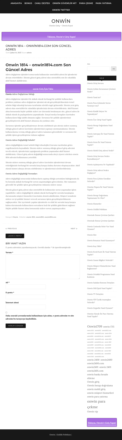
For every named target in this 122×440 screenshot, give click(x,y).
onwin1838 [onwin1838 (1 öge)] (90, 342)
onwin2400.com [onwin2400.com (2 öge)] (95, 363)
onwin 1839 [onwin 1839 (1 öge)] (108, 342)
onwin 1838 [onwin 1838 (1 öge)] (108, 339)
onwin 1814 (30, 217)
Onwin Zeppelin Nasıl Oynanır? (100, 308)
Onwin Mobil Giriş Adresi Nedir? (100, 150)
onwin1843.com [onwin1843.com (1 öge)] (99, 356)
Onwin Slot (91, 235)
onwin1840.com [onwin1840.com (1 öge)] (99, 348)
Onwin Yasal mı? (94, 97)
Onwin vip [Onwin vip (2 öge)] (92, 411)
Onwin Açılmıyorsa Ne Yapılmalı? (100, 164)
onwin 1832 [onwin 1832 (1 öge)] (90, 330)
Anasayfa (16, 3)
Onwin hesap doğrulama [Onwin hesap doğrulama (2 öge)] (100, 385)
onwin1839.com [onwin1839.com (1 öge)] (99, 345)
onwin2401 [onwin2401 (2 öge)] (92, 367)
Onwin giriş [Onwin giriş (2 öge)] (93, 381)
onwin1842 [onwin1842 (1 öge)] (90, 354)
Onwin (61, 21)
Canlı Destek (42, 3)
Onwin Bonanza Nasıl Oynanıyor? (101, 240)
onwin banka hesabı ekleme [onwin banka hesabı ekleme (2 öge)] (97, 376)
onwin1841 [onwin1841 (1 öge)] (108, 348)
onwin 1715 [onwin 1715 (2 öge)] (108, 326)
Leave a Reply (15, 236)
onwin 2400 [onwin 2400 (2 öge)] (93, 359)
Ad (8, 282)
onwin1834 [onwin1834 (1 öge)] (90, 336)
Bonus (28, 3)
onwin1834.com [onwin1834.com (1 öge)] (99, 336)
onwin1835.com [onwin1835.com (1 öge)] (99, 339)
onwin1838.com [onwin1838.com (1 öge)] (99, 342)
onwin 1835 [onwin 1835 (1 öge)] (90, 339)
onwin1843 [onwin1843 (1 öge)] (107, 354)
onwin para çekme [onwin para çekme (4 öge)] (96, 404)
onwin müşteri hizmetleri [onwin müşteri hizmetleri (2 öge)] (100, 392)
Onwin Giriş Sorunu (95, 83)
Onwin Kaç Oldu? (94, 246)
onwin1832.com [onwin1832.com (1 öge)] (106, 330)
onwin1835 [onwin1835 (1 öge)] (108, 336)
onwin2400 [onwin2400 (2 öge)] (106, 359)
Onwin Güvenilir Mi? (65, 3)
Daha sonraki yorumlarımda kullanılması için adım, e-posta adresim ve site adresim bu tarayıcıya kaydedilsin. (40, 317)
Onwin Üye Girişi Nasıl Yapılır (99, 120)
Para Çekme (86, 3)
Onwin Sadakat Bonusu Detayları (100, 283)
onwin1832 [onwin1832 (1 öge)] (98, 330)
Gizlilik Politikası (64, 435)
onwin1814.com (50, 217)
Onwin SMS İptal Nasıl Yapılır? (99, 288)
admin (29, 53)
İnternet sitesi (12, 302)
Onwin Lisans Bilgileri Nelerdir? (100, 260)
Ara (88, 64)
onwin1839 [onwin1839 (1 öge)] (90, 345)
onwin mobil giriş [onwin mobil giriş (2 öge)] (96, 389)
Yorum (9, 252)
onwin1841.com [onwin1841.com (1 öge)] (99, 351)
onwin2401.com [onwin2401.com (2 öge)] (95, 370)
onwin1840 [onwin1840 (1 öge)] (108, 345)
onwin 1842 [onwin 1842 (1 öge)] (107, 351)
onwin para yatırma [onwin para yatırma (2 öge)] (97, 396)
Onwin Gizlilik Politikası (97, 209)
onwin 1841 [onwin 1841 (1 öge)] (90, 351)
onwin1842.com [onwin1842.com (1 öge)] (99, 354)
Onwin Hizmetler (94, 204)
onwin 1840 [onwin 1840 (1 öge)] (90, 348)
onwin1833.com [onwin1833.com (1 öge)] (99, 333)
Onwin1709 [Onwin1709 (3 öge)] (94, 326)
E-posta (10, 292)
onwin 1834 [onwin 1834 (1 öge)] (108, 333)
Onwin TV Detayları (95, 294)
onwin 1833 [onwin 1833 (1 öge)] (90, 333)
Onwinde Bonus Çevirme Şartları (100, 215)
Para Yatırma (103, 3)
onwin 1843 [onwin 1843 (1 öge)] (90, 356)
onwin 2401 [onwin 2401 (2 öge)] (105, 367)
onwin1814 (40, 217)
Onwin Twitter (61, 10)
